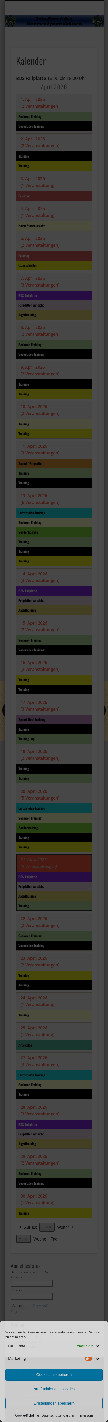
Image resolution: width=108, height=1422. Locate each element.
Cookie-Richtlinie (27, 1415)
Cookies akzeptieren (54, 1374)
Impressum (85, 1415)
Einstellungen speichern (54, 1403)
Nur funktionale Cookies (54, 1389)
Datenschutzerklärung (58, 1415)
